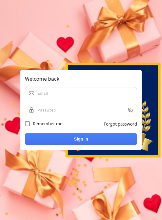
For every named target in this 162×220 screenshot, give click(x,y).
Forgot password (120, 124)
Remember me (43, 124)
